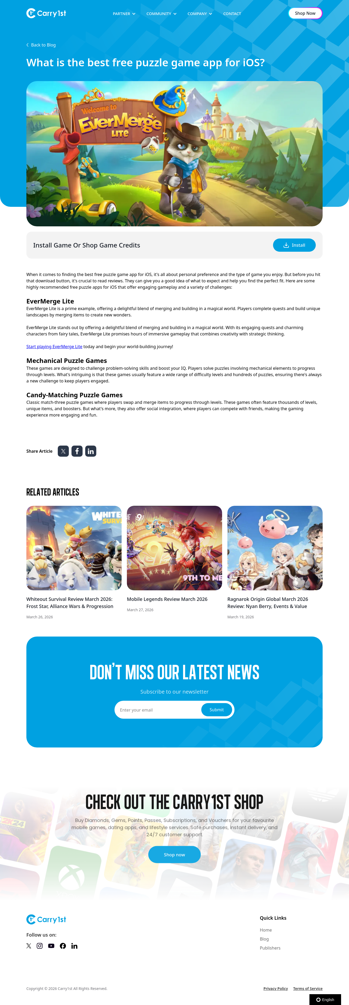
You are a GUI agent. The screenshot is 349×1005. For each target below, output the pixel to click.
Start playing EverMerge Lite (54, 346)
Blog (264, 939)
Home (266, 930)
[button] (124, 14)
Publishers (270, 948)
